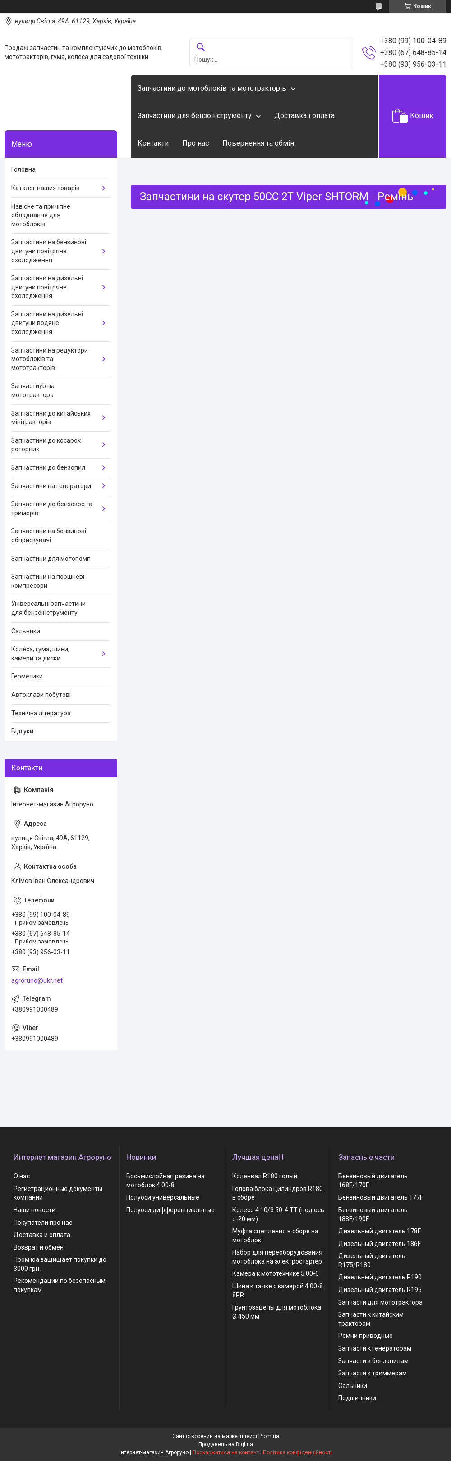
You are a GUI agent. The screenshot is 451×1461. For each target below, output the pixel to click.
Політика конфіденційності (297, 1452)
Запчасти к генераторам (374, 1348)
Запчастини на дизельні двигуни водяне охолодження (47, 323)
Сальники (25, 631)
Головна (23, 169)
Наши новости (34, 1210)
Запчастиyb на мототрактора (33, 390)
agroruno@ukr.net (37, 980)
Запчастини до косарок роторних (46, 445)
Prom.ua (268, 1436)
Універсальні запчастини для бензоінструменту (48, 608)
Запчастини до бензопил (48, 467)
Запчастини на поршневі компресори (47, 581)
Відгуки (22, 731)
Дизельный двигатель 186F (379, 1243)
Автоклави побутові (41, 694)
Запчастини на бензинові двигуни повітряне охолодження (48, 250)
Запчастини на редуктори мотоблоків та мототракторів (49, 359)
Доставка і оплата (304, 115)
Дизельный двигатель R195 (380, 1289)
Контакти (153, 143)
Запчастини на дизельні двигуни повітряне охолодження (47, 287)
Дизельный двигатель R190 (380, 1277)
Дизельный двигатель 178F (379, 1231)
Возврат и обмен (39, 1247)
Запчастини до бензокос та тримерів (51, 508)
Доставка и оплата (42, 1234)
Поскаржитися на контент (226, 1452)
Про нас (195, 143)
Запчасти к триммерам (372, 1373)
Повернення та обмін (258, 143)
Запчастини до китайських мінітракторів (51, 418)
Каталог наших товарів (45, 188)
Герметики (27, 676)
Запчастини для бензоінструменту (195, 115)
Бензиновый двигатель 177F (380, 1197)
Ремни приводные (365, 1335)
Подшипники (357, 1397)
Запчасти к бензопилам (373, 1361)
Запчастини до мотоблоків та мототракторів (212, 88)
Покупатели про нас (43, 1222)
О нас (22, 1176)
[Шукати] (200, 48)
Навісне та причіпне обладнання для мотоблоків (40, 215)
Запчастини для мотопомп (51, 558)
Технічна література (41, 713)
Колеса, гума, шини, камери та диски (40, 654)
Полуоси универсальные (162, 1197)
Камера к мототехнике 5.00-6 (275, 1273)
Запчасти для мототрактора (380, 1302)
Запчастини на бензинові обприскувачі (48, 535)
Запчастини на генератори (51, 486)
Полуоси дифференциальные (170, 1210)
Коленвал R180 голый (264, 1176)
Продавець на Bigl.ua (225, 1444)
